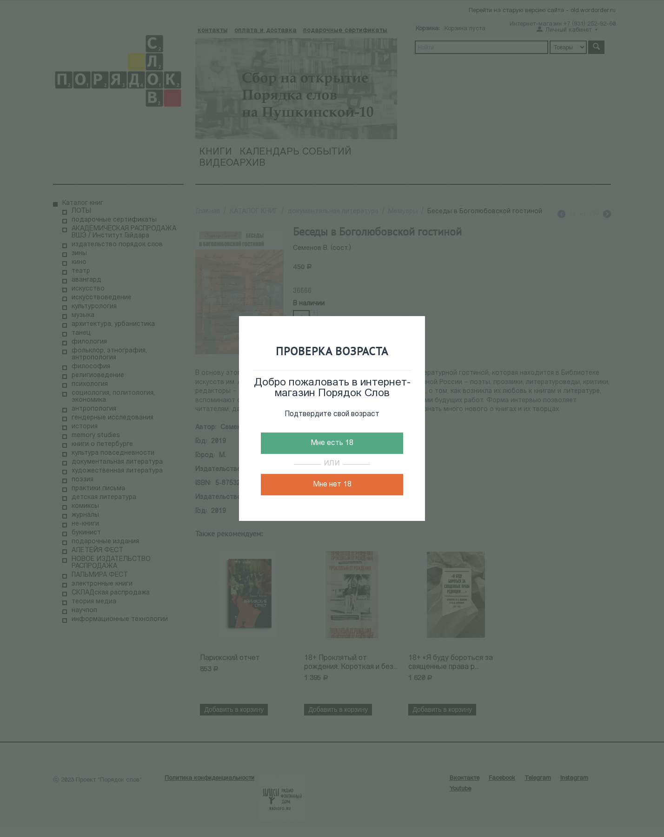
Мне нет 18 (332, 484)
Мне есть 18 (332, 443)
